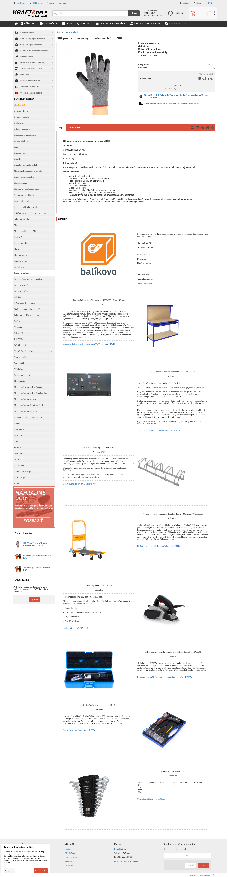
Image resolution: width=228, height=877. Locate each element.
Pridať (203, 865)
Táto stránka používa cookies (18, 847)
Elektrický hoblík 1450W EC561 (76, 628)
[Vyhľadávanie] (90, 13)
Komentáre (74, 127)
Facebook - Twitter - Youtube (126, 861)
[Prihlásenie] (175, 13)
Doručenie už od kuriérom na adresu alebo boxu (171, 103)
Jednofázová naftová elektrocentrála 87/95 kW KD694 (159, 431)
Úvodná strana (192, 875)
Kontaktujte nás (120, 849)
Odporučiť (34, 600)
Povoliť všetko (40, 871)
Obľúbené (69, 865)
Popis (61, 127)
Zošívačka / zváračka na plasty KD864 (79, 730)
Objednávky (70, 853)
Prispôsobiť (9, 871)
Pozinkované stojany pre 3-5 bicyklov (78, 484)
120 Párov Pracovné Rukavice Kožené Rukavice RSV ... (36, 544)
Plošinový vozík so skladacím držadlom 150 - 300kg (158, 546)
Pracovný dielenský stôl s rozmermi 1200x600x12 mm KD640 (89, 344)
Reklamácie (70, 861)
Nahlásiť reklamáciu (204, 875)
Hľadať (134, 13)
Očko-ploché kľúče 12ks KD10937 (151, 799)
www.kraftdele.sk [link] (145, 283)
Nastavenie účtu (71, 857)
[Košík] (203, 13)
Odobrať (190, 865)
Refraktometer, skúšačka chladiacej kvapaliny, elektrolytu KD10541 (165, 677)
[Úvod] (29, 13)
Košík (67, 849)
